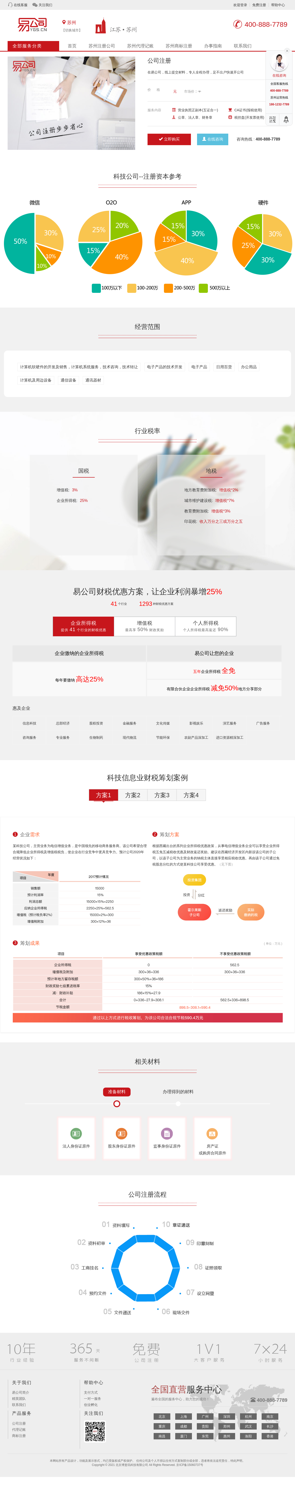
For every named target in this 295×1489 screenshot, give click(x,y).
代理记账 (19, 1430)
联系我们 (243, 45)
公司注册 (19, 1423)
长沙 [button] (270, 1426)
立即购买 (169, 139)
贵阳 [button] (205, 1426)
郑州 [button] (226, 1426)
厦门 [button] (183, 1436)
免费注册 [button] (259, 5)
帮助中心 (278, 5)
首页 (72, 45)
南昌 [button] (162, 1436)
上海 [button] (183, 1416)
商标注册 (19, 1436)
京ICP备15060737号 (189, 1465)
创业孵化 (91, 1405)
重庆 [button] (162, 1426)
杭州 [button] (248, 1416)
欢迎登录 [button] (240, 5)
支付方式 (91, 1392)
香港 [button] (270, 1436)
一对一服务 (92, 1399)
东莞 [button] (205, 1436)
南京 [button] (270, 1416)
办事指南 (213, 45)
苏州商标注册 (179, 45)
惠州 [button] (226, 1436)
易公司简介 (20, 1392)
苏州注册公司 (102, 45)
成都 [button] (183, 1426)
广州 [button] (205, 1416)
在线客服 (20, 5)
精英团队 (19, 1399)
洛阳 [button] (248, 1436)
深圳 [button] (226, 1416)
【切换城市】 (72, 30)
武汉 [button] (248, 1426)
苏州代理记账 (140, 45)
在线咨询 (212, 139)
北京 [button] (162, 1416)
